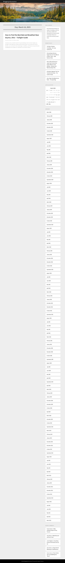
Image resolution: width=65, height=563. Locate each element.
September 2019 (50, 381)
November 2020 (50, 351)
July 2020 (48, 366)
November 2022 (50, 262)
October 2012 (49, 494)
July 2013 (48, 460)
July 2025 (48, 142)
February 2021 (49, 340)
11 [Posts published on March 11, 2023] (56, 94)
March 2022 (49, 292)
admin (18, 40)
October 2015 (49, 423)
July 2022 (48, 277)
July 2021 (48, 322)
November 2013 (50, 445)
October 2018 (49, 408)
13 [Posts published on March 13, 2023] (47, 97)
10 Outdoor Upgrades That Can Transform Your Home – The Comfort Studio (53, 73)
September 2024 (50, 179)
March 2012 (49, 520)
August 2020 (49, 363)
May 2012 (48, 512)
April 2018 (48, 411)
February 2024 (49, 205)
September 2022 (50, 269)
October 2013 (49, 449)
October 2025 (49, 131)
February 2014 (49, 434)
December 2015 (50, 419)
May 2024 (48, 194)
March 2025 (49, 157)
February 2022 (49, 295)
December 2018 (50, 400)
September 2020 (50, 359)
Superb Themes (41, 561)
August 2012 (49, 501)
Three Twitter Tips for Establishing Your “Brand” (53, 554)
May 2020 (48, 374)
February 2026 (49, 116)
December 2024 (50, 168)
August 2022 (49, 273)
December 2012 (50, 486)
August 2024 (49, 183)
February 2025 (49, 161)
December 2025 (50, 123)
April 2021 (48, 333)
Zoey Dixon (49, 535)
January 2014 (49, 438)
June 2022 (49, 280)
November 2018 (50, 404)
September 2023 (50, 224)
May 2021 (48, 329)
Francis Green (49, 528)
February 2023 (49, 250)
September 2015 (50, 426)
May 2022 (48, 284)
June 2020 (49, 370)
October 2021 (49, 310)
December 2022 (50, 258)
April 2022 (48, 288)
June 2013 (49, 464)
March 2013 (49, 475)
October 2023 (49, 220)
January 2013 (49, 483)
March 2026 (49, 112)
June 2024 (49, 190)
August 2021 (49, 318)
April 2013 (48, 471)
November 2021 (50, 307)
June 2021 (49, 325)
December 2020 (50, 348)
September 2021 (50, 314)
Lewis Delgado (50, 540)
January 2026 (49, 119)
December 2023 (50, 213)
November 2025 (50, 127)
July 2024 (48, 187)
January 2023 (49, 254)
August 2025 (49, 138)
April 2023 (48, 243)
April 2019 (48, 385)
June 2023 (49, 235)
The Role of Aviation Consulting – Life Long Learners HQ (51, 48)
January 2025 (49, 164)
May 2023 (48, 239)
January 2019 (49, 396)
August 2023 (49, 228)
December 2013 (50, 441)
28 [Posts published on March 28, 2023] (49, 102)
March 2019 (49, 389)
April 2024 (48, 198)
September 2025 (50, 134)
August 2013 (49, 456)
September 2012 (50, 498)
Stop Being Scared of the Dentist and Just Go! (53, 542)
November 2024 (50, 172)
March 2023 (49, 247)
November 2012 (50, 490)
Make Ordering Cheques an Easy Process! (52, 530)
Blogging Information (10, 1)
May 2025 (48, 149)
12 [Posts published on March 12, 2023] (58, 94)
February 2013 (49, 479)
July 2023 (48, 232)
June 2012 (49, 509)
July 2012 (48, 505)
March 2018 (49, 415)
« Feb (47, 104)
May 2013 (48, 468)
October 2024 (49, 176)
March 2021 (49, 337)
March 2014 (49, 430)
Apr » (50, 104)
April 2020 (48, 378)
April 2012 (48, 516)
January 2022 (49, 299)
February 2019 (49, 393)
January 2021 (49, 344)
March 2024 (49, 202)
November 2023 (50, 217)
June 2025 (49, 146)
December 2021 (50, 303)
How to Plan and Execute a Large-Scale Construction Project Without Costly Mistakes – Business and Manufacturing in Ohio (52, 64)
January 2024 (49, 209)
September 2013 (50, 453)
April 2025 (48, 153)
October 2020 (49, 355)
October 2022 (49, 265)
